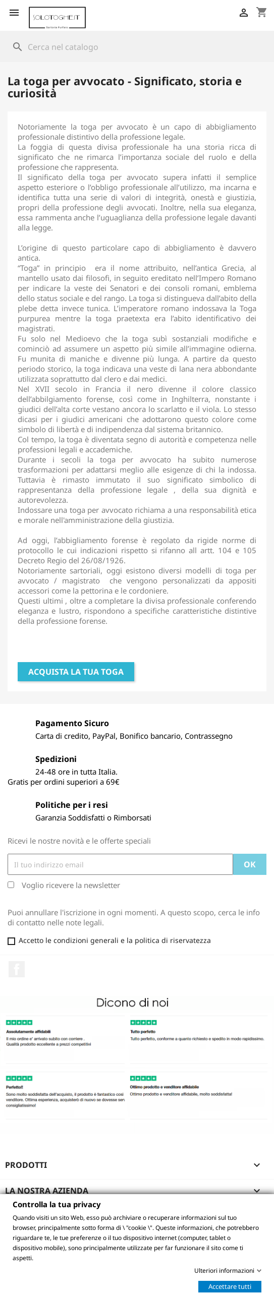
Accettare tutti (229, 1285)
